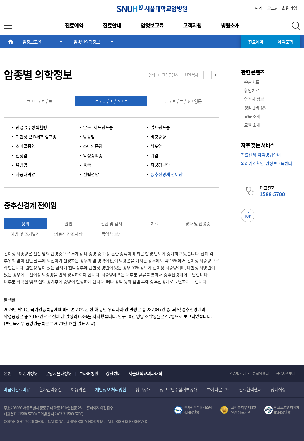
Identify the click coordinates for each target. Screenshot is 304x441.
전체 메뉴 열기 (8, 26)
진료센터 (248, 154)
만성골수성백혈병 (31, 127)
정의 (25, 223)
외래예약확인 (252, 163)
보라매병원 (88, 373)
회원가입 (289, 8)
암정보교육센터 (278, 163)
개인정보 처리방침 (110, 389)
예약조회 (285, 41)
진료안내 (112, 25)
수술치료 (251, 82)
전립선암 (91, 174)
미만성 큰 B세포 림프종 (36, 136)
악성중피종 (93, 155)
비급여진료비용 (17, 389)
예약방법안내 (269, 154)
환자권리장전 (50, 389)
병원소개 (230, 25)
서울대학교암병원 (152, 8)
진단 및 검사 (111, 223)
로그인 (272, 8)
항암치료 (251, 90)
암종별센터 (237, 373)
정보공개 (142, 389)
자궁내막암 (25, 174)
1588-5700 (27, 414)
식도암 (156, 146)
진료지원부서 (285, 373)
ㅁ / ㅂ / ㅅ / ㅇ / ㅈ (111, 101)
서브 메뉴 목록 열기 (93, 41)
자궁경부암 (160, 165)
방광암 (89, 136)
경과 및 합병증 (197, 223)
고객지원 (192, 25)
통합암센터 (261, 373)
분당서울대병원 (58, 373)
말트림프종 (160, 127)
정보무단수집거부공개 (178, 389)
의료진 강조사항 (68, 234)
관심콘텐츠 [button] (170, 74)
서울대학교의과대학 (145, 373)
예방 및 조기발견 (25, 234)
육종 (87, 165)
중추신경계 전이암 (166, 174)
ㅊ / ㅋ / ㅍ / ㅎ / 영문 (183, 101)
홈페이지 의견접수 (100, 407)
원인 (68, 223)
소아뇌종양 (93, 146)
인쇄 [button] (151, 74)
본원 (7, 373)
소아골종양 (25, 146)
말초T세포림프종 (98, 127)
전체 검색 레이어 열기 (296, 26)
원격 (258, 8)
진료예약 (74, 25)
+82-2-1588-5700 (69, 414)
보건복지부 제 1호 (238, 410)
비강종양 (158, 136)
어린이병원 (28, 373)
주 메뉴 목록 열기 (42, 41)
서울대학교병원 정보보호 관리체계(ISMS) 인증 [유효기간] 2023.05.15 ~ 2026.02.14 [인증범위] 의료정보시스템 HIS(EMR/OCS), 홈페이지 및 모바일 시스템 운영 (282, 410)
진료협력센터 (250, 389)
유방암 (21, 165)
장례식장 (278, 389)
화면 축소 (211, 75)
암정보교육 (152, 25)
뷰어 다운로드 (218, 389)
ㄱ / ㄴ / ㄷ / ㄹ (40, 101)
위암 (154, 155)
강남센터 (113, 373)
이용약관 (78, 389)
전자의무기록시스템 (193, 410)
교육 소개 (252, 116)
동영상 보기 (111, 234)
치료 (154, 223)
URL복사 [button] (191, 74)
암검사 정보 (254, 99)
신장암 (21, 155)
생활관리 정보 (256, 107)
